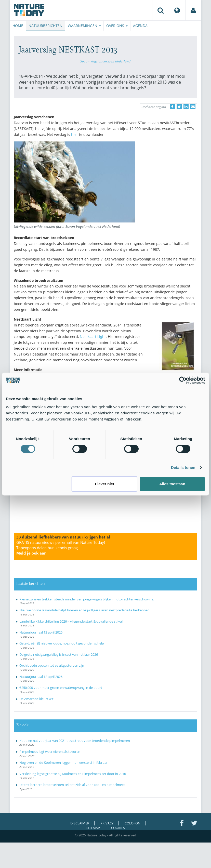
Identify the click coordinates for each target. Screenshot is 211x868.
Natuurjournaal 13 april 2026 (40, 632)
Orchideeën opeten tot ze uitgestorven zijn (51, 665)
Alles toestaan (172, 484)
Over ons (117, 25)
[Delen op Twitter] (179, 106)
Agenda (140, 25)
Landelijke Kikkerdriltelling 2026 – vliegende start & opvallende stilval (71, 621)
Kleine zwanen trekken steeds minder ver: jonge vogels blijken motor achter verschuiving (86, 599)
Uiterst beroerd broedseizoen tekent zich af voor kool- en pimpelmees (72, 784)
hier (74, 134)
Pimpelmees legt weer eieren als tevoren (49, 751)
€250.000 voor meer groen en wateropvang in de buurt (60, 687)
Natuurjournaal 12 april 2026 (40, 676)
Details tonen (183, 467)
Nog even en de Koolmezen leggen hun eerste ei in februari (63, 762)
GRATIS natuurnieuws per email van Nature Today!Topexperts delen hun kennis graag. (60, 548)
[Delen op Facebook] (172, 106)
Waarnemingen (84, 25)
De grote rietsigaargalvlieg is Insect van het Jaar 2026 (58, 654)
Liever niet (104, 484)
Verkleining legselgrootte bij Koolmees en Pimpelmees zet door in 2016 (72, 773)
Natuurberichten (45, 25)
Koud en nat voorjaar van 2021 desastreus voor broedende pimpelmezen (74, 740)
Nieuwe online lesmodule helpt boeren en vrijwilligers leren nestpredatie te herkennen (84, 610)
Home (17, 25)
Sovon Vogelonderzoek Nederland (105, 61)
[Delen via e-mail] (192, 106)
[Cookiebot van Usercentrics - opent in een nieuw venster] (183, 380)
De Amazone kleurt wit (36, 698)
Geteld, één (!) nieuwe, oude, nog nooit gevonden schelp (61, 643)
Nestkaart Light (93, 336)
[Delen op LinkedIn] (186, 106)
